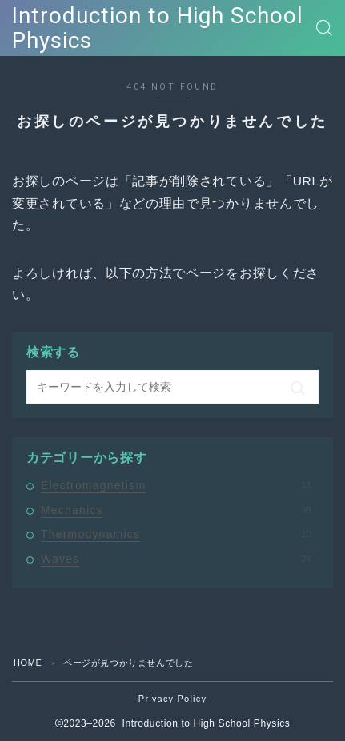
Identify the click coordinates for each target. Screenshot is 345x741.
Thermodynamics (176, 534)
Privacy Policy (172, 698)
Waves (176, 558)
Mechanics (176, 510)
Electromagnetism (176, 485)
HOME (28, 662)
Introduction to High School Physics (157, 29)
